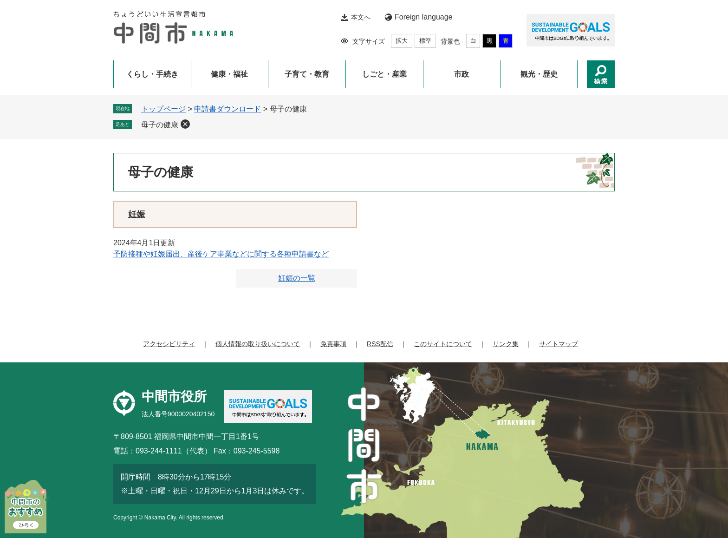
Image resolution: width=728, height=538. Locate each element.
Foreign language (424, 17)
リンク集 (506, 344)
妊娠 (136, 214)
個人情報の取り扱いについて (257, 344)
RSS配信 (380, 344)
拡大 (402, 40)
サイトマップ (558, 344)
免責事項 (333, 344)
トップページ (163, 109)
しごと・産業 (384, 74)
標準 (425, 40)
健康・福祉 (229, 74)
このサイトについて (443, 344)
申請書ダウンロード (227, 109)
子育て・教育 (307, 74)
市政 (461, 74)
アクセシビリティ (169, 344)
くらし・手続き (152, 74)
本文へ (360, 17)
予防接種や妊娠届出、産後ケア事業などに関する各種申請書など (221, 254)
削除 (185, 124)
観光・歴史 (539, 74)
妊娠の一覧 (296, 278)
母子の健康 (159, 125)
